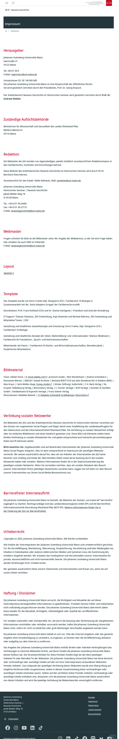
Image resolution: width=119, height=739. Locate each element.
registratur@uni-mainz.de (24, 74)
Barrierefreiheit (94, 714)
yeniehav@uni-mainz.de (69, 180)
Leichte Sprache (94, 709)
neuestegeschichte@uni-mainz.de (28, 210)
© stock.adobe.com (35, 376)
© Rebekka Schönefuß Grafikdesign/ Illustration (62, 395)
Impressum (15, 31)
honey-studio (43, 384)
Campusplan (13, 719)
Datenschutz (93, 705)
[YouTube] (24, 727)
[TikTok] (40, 727)
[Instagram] (16, 727)
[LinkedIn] (32, 727)
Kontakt (91, 697)
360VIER (8, 273)
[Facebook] (7, 727)
